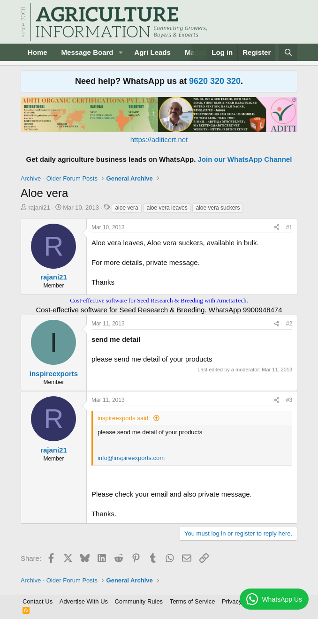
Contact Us (38, 601)
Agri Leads (152, 52)
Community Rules (139, 601)
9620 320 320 (215, 81)
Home (37, 52)
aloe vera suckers (218, 207)
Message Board (87, 52)
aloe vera (126, 207)
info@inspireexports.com (131, 457)
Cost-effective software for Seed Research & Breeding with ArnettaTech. (159, 300)
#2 (289, 323)
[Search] (288, 52)
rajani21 (39, 207)
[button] (120, 52)
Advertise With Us (84, 601)
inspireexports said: (124, 418)
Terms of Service (192, 601)
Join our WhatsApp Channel (245, 159)
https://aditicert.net (159, 139)
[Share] (277, 227)
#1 (289, 227)
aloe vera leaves (166, 207)
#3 (289, 400)
